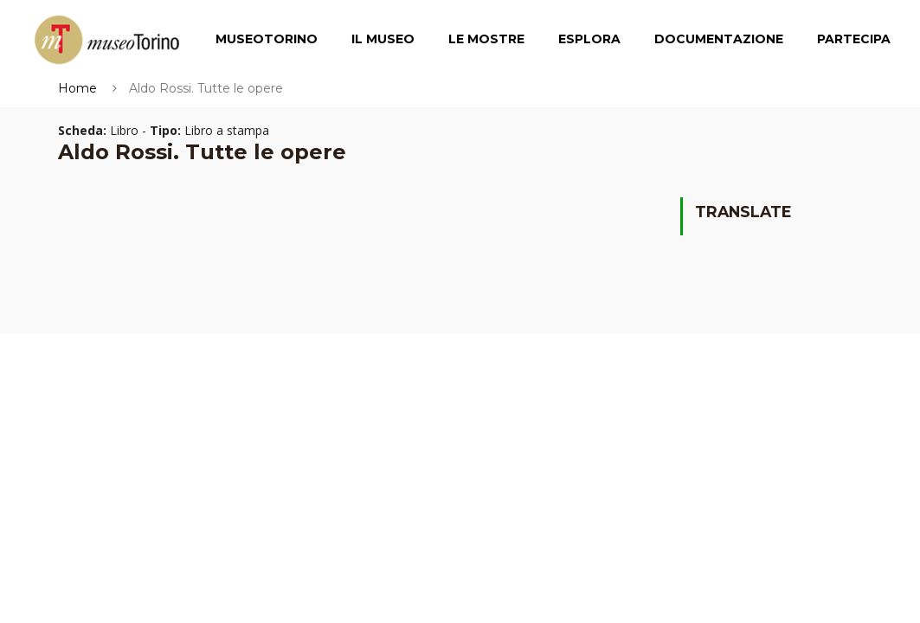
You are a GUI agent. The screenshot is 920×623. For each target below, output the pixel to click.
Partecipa (854, 39)
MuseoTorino (267, 39)
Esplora (589, 39)
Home (77, 88)
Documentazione (718, 39)
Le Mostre (486, 39)
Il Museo (383, 39)
